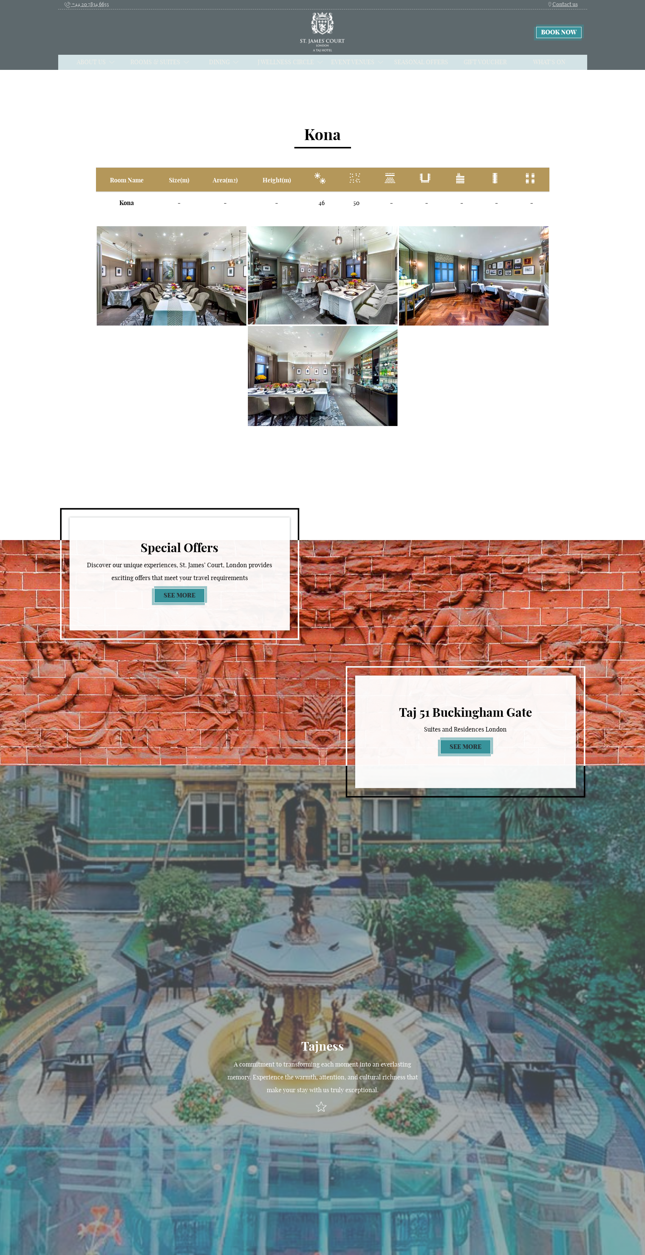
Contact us (562, 4)
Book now (559, 32)
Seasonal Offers (421, 62)
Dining (224, 62)
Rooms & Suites (159, 62)
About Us (96, 62)
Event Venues (357, 62)
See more (184, 595)
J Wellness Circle (290, 62)
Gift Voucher (485, 62)
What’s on (549, 62)
